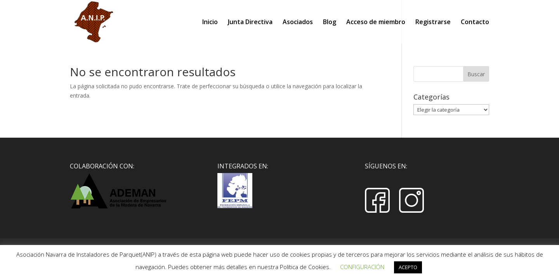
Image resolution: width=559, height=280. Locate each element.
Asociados (298, 22)
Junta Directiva (250, 22)
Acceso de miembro (375, 22)
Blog (329, 22)
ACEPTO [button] (408, 267)
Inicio (210, 22)
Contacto (475, 22)
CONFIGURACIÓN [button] (362, 267)
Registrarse (433, 22)
